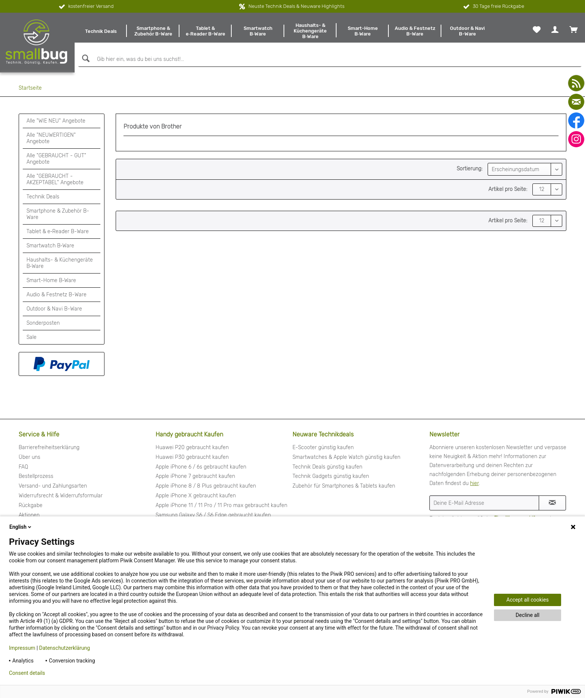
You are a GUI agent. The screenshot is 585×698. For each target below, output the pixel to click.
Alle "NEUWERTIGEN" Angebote (51, 138)
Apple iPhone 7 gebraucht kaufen (195, 476)
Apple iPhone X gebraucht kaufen (196, 495)
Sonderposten (43, 323)
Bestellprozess (36, 476)
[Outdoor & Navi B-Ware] (467, 31)
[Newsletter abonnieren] (552, 502)
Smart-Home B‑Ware (51, 280)
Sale (31, 337)
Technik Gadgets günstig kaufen (330, 476)
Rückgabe (31, 505)
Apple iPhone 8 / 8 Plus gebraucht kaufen (206, 486)
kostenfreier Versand (85, 6)
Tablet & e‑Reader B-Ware (57, 231)
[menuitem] (101, 31)
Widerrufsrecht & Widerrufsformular (61, 495)
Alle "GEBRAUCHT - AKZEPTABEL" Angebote (55, 179)
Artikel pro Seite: (507, 189)
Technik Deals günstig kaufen (327, 467)
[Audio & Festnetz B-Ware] (415, 31)
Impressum (22, 648)
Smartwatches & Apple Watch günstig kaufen (346, 457)
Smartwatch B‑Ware (50, 246)
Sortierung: (469, 169)
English (20, 527)
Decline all (527, 615)
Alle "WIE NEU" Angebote (55, 121)
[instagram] (576, 139)
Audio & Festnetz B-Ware (56, 294)
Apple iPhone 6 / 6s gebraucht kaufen (201, 467)
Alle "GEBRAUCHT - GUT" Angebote (56, 158)
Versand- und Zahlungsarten (53, 486)
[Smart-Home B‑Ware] (363, 31)
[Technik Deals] (101, 31)
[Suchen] (84, 58)
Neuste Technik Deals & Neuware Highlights (296, 6)
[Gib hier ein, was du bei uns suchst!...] (329, 59)
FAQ (23, 467)
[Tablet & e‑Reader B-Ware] (205, 31)
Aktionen (29, 515)
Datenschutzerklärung (64, 648)
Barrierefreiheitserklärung (49, 447)
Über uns (29, 457)
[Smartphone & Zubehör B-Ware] (153, 31)
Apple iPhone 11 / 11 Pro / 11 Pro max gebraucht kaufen (221, 505)
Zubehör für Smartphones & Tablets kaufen (343, 486)
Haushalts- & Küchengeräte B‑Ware (59, 263)
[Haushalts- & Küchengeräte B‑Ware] (310, 31)
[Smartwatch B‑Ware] (258, 31)
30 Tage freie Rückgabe (493, 6)
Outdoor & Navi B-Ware (54, 309)
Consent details (27, 673)
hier (474, 483)
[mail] (576, 102)
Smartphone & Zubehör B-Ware (57, 214)
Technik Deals (42, 197)
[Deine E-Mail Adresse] (484, 502)
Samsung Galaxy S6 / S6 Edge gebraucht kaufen (213, 515)
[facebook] (576, 120)
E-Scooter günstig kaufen (323, 447)
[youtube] (576, 83)
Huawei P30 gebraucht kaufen (192, 457)
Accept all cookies (527, 600)
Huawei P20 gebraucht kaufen (192, 447)
